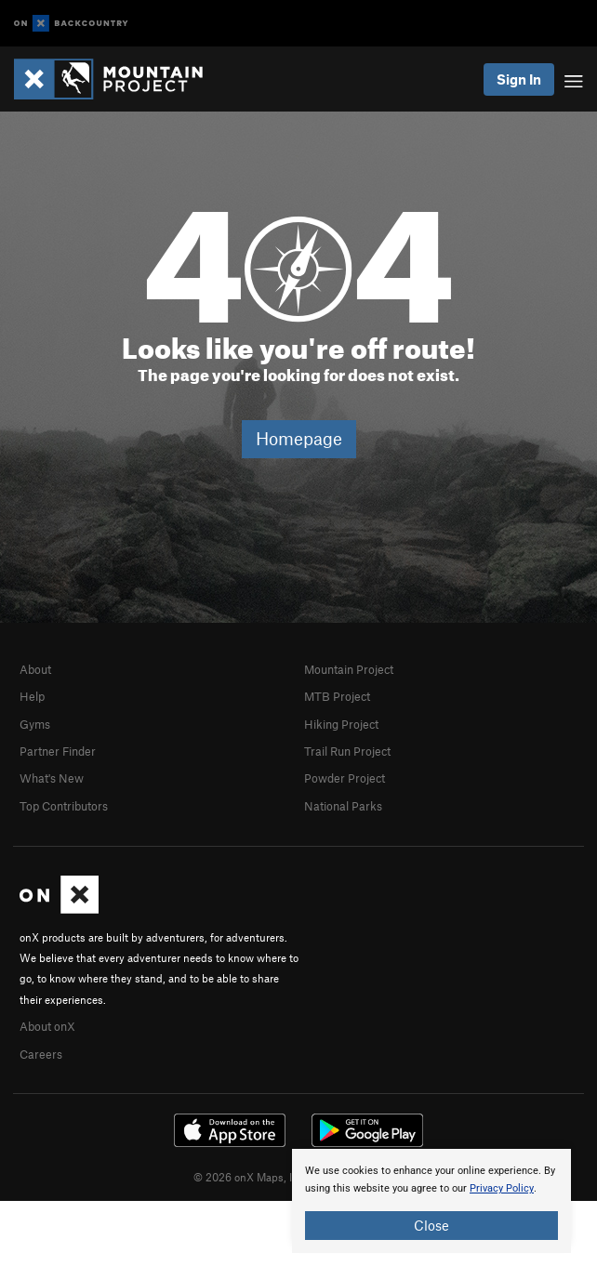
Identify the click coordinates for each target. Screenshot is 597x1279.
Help (32, 696)
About (35, 669)
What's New (52, 778)
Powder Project (344, 778)
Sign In (519, 79)
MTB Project (337, 696)
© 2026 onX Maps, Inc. (250, 1176)
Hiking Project (341, 724)
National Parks (343, 805)
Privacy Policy (502, 1188)
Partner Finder (58, 751)
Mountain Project (348, 669)
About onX (47, 1026)
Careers (41, 1054)
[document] (431, 1201)
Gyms (35, 724)
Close (431, 1225)
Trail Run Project (347, 751)
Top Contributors (64, 805)
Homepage (299, 438)
